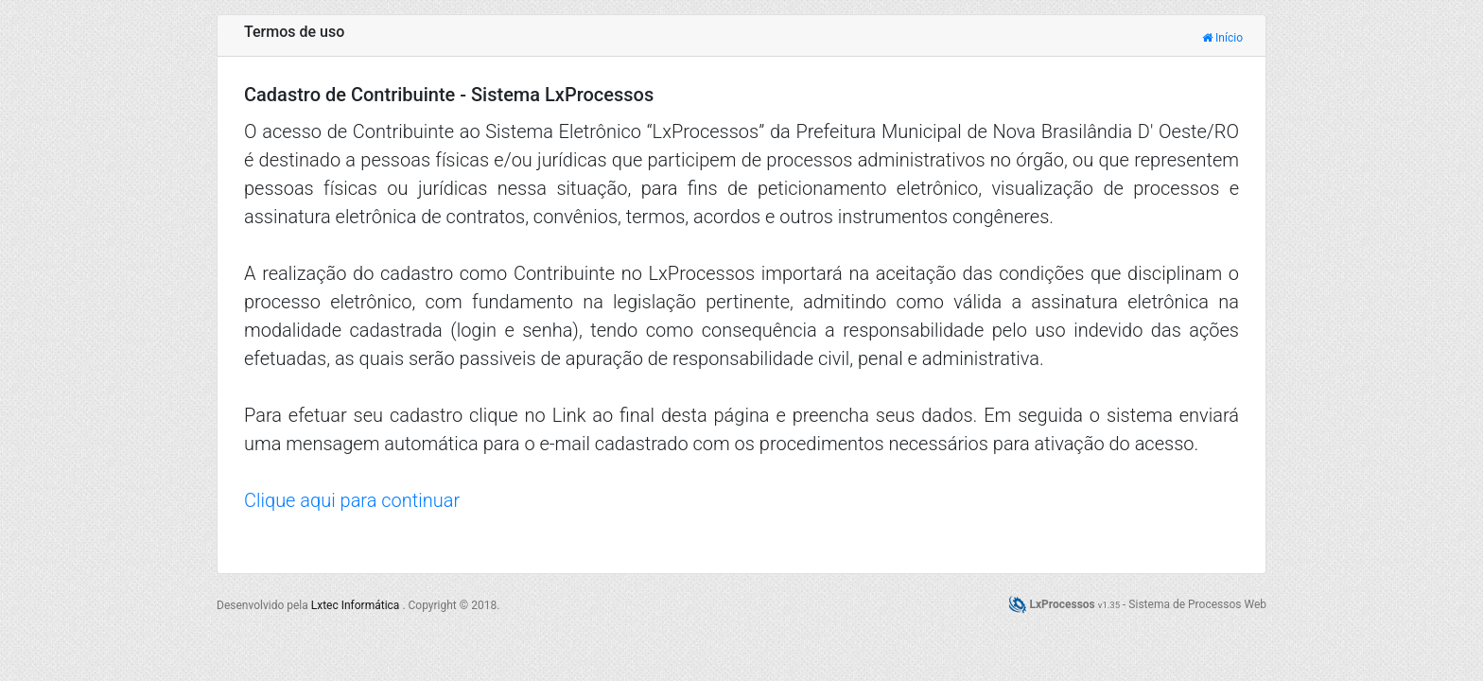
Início (1222, 37)
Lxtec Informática (357, 605)
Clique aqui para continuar (352, 500)
